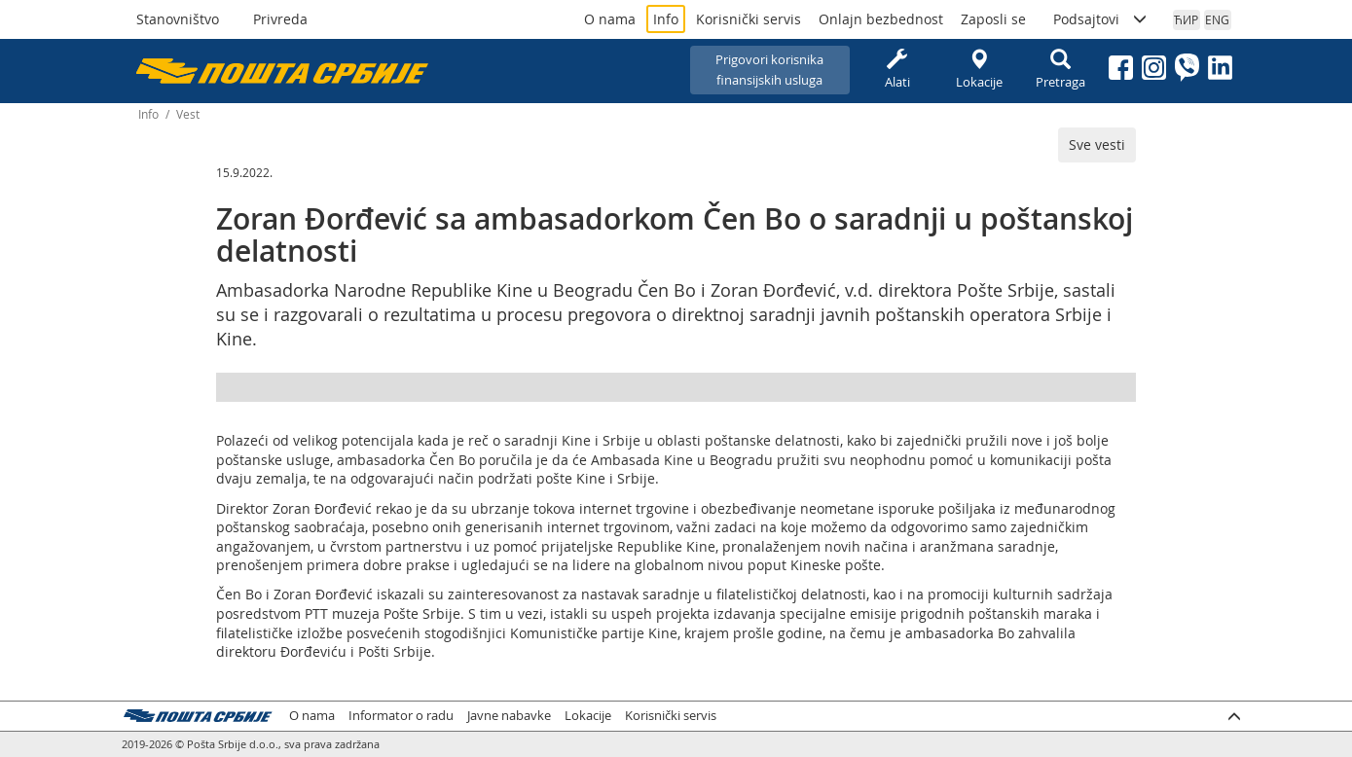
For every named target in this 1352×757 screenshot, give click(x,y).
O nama (610, 19)
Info (665, 19)
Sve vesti (1097, 144)
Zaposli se (993, 19)
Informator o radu (401, 715)
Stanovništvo (177, 19)
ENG (1217, 19)
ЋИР (1186, 19)
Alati (897, 69)
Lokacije (979, 69)
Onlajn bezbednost (881, 19)
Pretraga (1061, 69)
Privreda (280, 19)
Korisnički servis (748, 19)
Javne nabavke (509, 715)
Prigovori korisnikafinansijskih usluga (769, 70)
